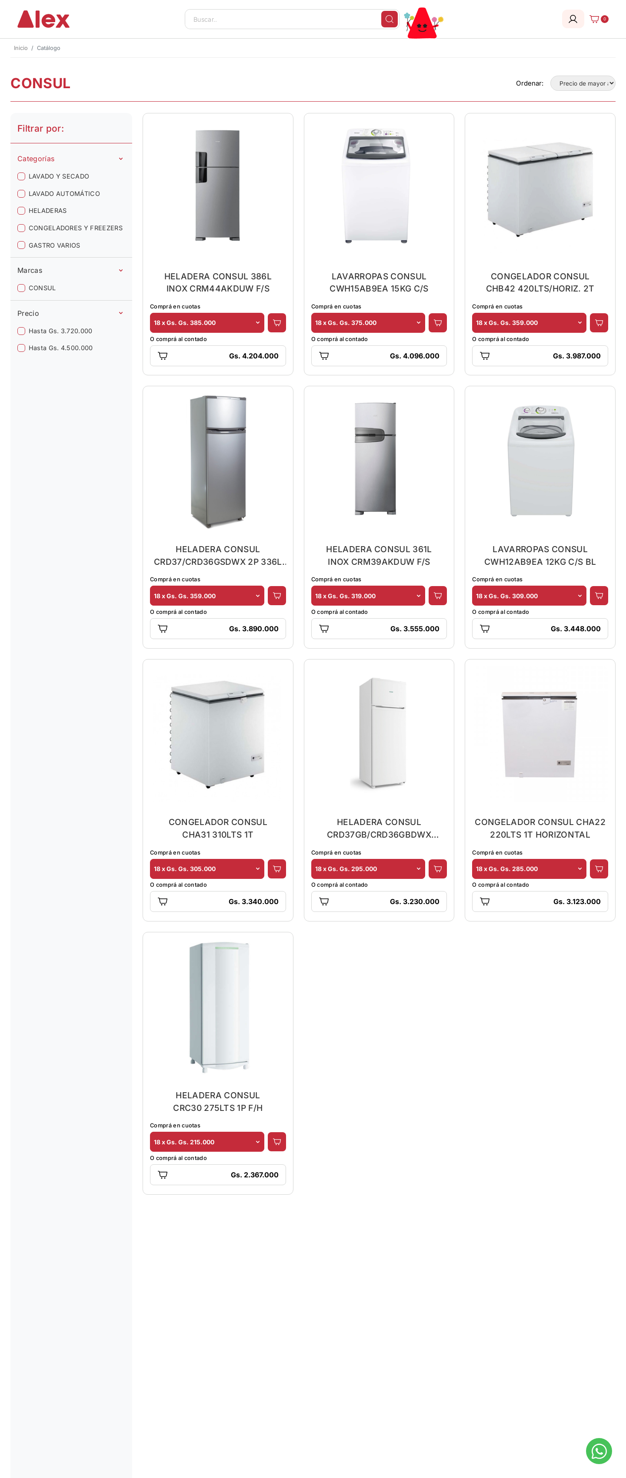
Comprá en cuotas (175, 306)
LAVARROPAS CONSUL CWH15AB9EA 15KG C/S (379, 282)
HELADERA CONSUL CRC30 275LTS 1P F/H (218, 1101)
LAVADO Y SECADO (59, 176)
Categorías (70, 158)
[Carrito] (596, 19)
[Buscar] (389, 19)
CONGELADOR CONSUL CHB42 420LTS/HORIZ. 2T (540, 282)
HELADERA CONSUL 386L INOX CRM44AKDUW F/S (218, 282)
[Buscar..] (292, 19)
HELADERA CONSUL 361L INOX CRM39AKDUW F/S (379, 555)
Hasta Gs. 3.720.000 (61, 331)
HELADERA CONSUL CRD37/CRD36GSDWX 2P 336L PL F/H (218, 555)
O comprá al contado (178, 339)
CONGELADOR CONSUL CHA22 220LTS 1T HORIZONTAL (540, 828)
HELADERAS (48, 210)
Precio (70, 313)
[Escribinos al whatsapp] (599, 1451)
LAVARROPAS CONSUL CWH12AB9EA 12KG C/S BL (540, 555)
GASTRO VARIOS (54, 245)
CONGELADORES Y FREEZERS (76, 228)
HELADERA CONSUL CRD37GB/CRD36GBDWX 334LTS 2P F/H (379, 828)
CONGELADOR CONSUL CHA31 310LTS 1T (218, 828)
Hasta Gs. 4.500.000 (61, 347)
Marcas (70, 270)
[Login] (573, 19)
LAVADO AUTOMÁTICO (64, 193)
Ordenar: (529, 83)
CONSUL (42, 288)
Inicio (21, 48)
